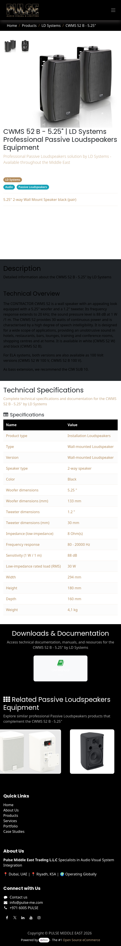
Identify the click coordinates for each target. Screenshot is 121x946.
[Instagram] (39, 917)
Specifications (60, 222)
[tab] (10, 45)
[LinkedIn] (22, 917)
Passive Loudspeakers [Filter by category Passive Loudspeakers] (33, 187)
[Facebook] (6, 917)
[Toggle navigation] (113, 10)
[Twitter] (14, 917)
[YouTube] (31, 917)
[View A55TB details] (95, 751)
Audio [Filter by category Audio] (9, 187)
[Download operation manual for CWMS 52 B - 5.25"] (60, 668)
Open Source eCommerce (81, 940)
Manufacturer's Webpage (60, 249)
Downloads (60, 231)
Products (29, 25)
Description (60, 214)
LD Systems (51, 25)
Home (12, 25)
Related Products (60, 240)
